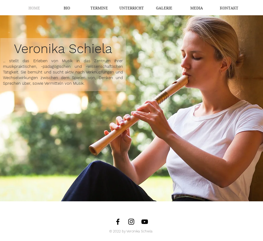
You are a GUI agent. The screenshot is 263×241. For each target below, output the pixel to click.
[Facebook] (118, 222)
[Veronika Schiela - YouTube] (145, 222)
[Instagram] (131, 222)
